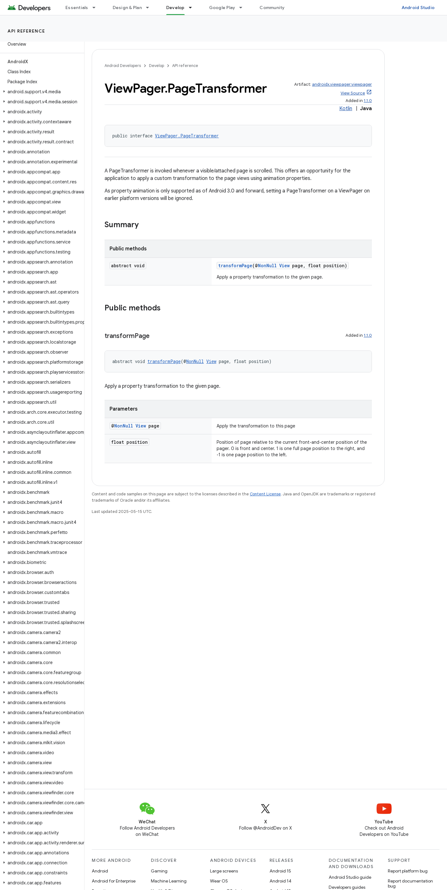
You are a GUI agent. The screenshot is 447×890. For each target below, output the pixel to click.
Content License (265, 494)
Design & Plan (127, 7)
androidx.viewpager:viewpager (342, 84)
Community (272, 7)
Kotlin (345, 108)
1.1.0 (368, 100)
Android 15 (280, 871)
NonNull (267, 266)
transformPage (235, 266)
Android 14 (280, 881)
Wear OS (219, 881)
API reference (26, 31)
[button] (41, 92)
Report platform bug (408, 871)
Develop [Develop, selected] (175, 7)
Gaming (159, 871)
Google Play (222, 7)
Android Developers (123, 65)
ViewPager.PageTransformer (187, 136)
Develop (156, 65)
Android (100, 871)
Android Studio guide (350, 877)
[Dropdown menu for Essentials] (96, 7)
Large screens (224, 871)
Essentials (76, 7)
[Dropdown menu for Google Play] (243, 7)
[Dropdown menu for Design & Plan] (150, 7)
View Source (353, 93)
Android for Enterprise (114, 881)
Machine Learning (169, 881)
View (284, 266)
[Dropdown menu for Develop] (193, 7)
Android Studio (418, 7)
